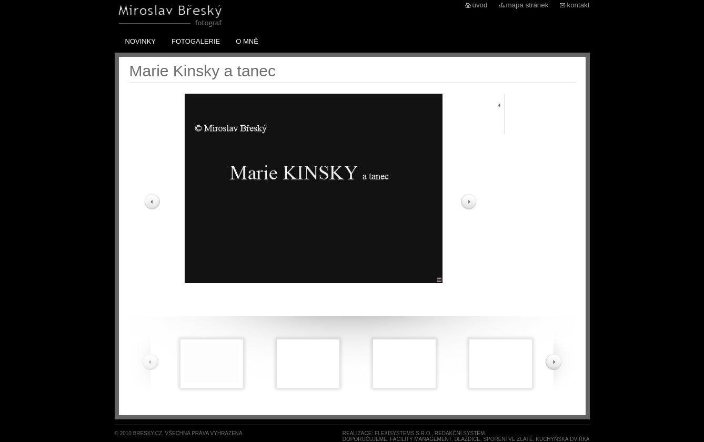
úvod (480, 5)
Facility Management (420, 439)
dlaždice (467, 439)
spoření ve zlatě (507, 439)
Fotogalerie (196, 41)
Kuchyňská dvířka (562, 439)
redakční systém (460, 433)
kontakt (578, 5)
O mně (247, 41)
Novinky (140, 41)
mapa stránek (527, 5)
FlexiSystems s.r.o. (403, 433)
